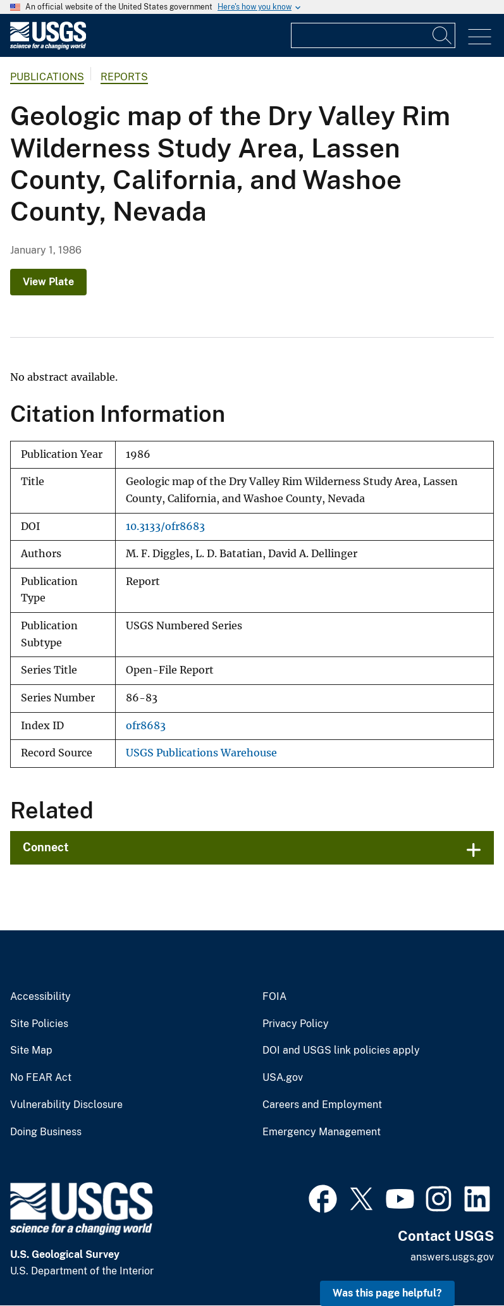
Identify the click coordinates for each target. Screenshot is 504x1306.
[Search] (442, 35)
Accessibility (40, 996)
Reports (124, 77)
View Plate (48, 282)
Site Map (31, 1050)
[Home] (48, 46)
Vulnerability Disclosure (66, 1105)
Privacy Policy (295, 1024)
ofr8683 (146, 726)
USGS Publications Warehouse (201, 753)
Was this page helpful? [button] (387, 1293)
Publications (47, 77)
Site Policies (39, 1024)
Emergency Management (321, 1132)
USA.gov (282, 1077)
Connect (46, 847)
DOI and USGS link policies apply (341, 1050)
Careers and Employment (322, 1105)
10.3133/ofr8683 (165, 527)
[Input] (373, 35)
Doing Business (46, 1132)
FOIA (274, 996)
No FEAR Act (40, 1077)
